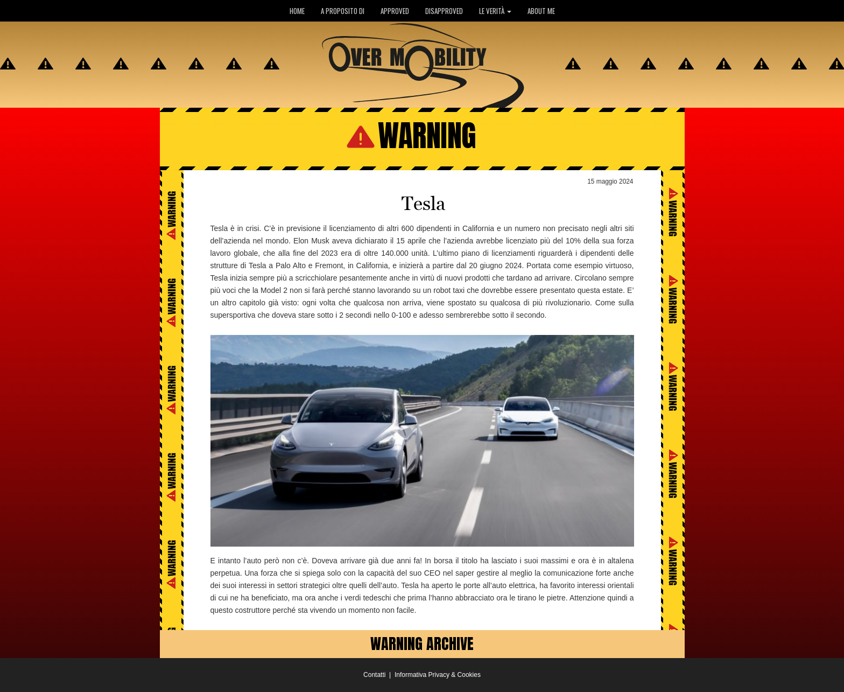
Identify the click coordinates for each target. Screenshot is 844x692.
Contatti (374, 675)
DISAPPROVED (444, 10)
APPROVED (395, 10)
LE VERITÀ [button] (495, 10)
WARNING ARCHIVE (422, 643)
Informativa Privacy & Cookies (438, 675)
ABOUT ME (541, 10)
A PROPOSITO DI (342, 10)
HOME (297, 10)
